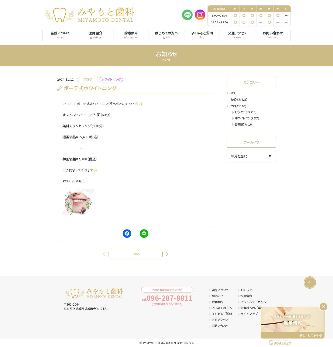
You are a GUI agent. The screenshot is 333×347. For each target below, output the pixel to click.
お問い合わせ (219, 325)
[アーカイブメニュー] (251, 156)
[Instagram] (200, 15)
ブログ (238, 106)
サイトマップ (248, 314)
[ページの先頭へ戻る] (310, 282)
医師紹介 (216, 296)
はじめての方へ (220, 308)
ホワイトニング (247, 118)
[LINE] (187, 15)
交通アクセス (219, 320)
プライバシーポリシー (254, 302)
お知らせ (239, 99)
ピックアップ (246, 112)
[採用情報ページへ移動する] (293, 323)
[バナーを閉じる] (323, 306)
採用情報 (245, 296)
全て (233, 93)
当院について (219, 290)
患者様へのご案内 (251, 308)
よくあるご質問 (220, 314)
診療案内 (244, 124)
